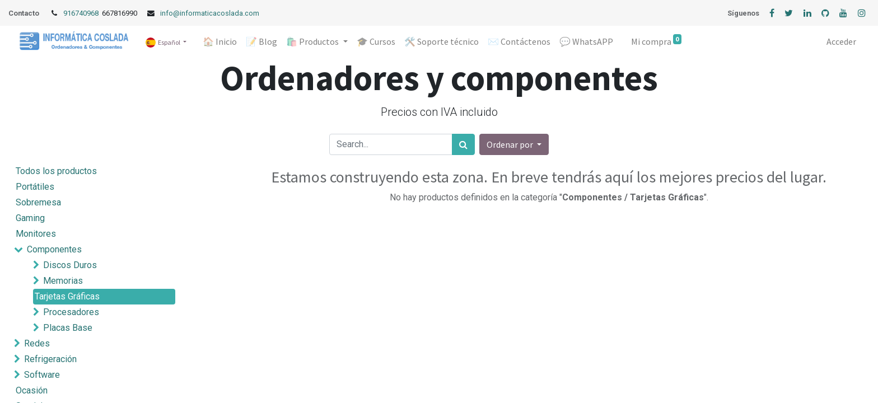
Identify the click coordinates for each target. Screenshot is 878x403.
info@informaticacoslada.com (209, 13)
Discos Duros (70, 265)
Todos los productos (56, 171)
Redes (37, 343)
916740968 (81, 13)
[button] (514, 144)
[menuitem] (219, 41)
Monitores (36, 233)
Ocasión (32, 390)
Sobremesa (38, 202)
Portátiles (35, 186)
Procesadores (71, 312)
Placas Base (67, 327)
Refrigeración (50, 359)
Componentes (54, 249)
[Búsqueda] (463, 144)
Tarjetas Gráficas (67, 296)
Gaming (30, 218)
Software (42, 374)
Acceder (841, 41)
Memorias (63, 280)
